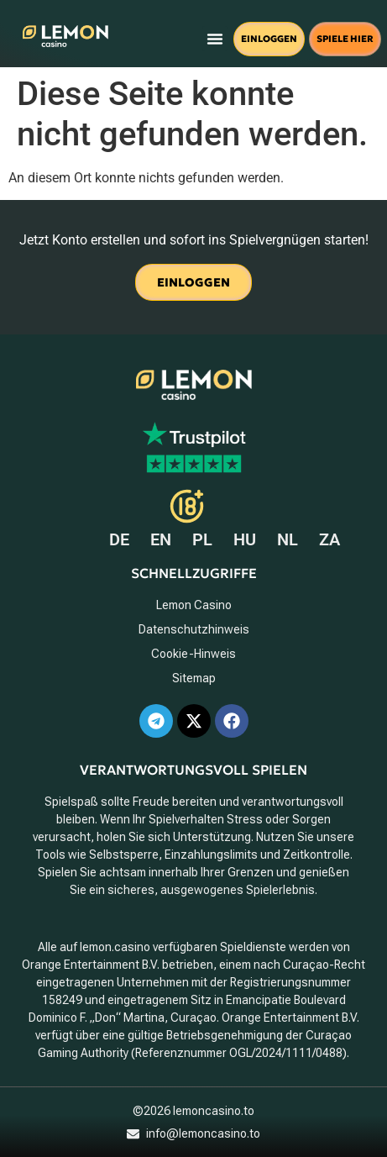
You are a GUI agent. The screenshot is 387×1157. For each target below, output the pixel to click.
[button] (214, 38)
